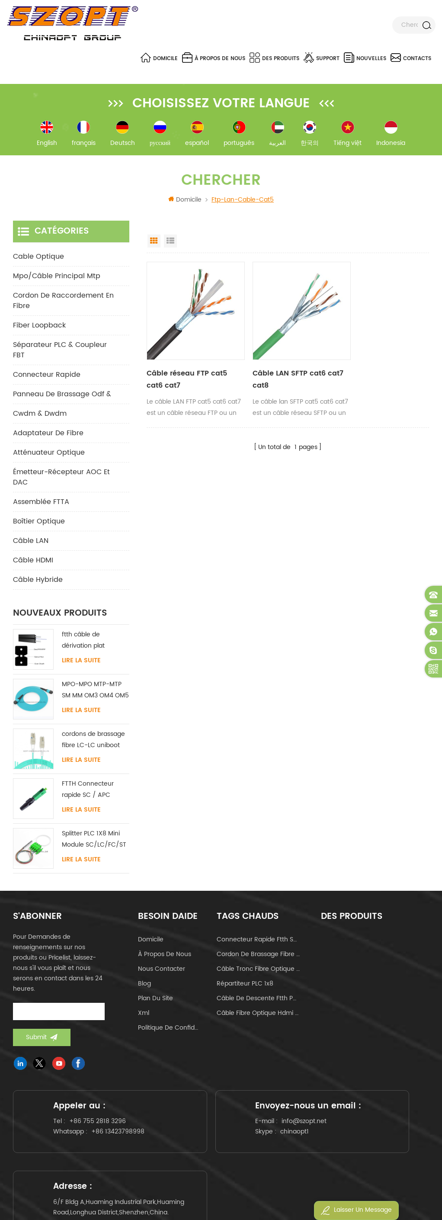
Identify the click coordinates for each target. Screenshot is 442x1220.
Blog (144, 985)
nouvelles (365, 57)
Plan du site (155, 1000)
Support (322, 57)
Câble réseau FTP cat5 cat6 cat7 (187, 371)
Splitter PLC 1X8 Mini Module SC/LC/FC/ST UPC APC (94, 841)
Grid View (153, 242)
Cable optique (38, 258)
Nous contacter (161, 971)
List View (170, 242)
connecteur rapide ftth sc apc (258, 941)
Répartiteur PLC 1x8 (245, 985)
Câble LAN (30, 542)
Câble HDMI (33, 562)
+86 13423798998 (82, 1145)
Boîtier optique (39, 523)
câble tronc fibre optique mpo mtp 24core (258, 971)
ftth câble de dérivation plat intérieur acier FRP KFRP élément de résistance (88, 642)
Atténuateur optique (49, 454)
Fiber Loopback (39, 327)
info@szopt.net (245, 1138)
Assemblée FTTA (41, 503)
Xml (143, 1015)
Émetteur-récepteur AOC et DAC (61, 479)
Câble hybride (38, 581)
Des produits (274, 57)
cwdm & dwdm (40, 415)
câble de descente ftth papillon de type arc (258, 1000)
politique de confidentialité (169, 1029)
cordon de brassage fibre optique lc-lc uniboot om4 (258, 956)
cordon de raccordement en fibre (63, 302)
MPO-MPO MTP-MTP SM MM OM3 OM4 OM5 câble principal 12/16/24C (95, 692)
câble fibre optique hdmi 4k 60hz (258, 1015)
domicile (150, 941)
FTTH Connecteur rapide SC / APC (88, 791)
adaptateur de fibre (48, 434)
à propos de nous (213, 57)
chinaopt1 (236, 1148)
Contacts (411, 57)
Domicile (159, 57)
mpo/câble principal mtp (56, 277)
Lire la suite (81, 662)
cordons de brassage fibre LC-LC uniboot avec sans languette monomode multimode (93, 742)
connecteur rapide (46, 376)
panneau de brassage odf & (62, 395)
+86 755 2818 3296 (101, 1129)
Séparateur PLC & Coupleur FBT (60, 352)
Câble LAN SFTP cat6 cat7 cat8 (278, 371)
